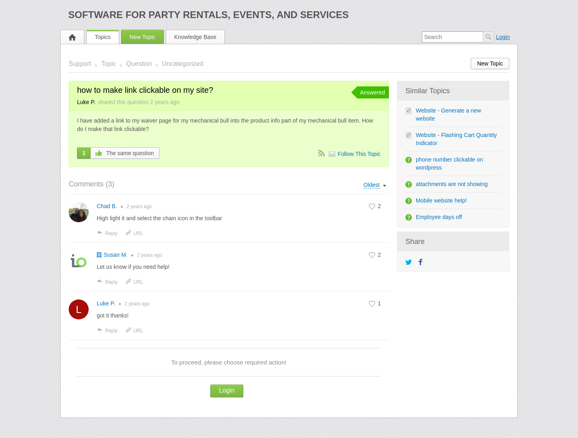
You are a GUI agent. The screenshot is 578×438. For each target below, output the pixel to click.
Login (503, 37)
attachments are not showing (452, 184)
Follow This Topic (359, 154)
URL (134, 233)
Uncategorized (182, 63)
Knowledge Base (195, 37)
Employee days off (439, 217)
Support (80, 63)
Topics (103, 37)
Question (139, 63)
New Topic (142, 37)
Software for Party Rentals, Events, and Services (208, 14)
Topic (108, 63)
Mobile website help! (441, 200)
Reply (107, 233)
